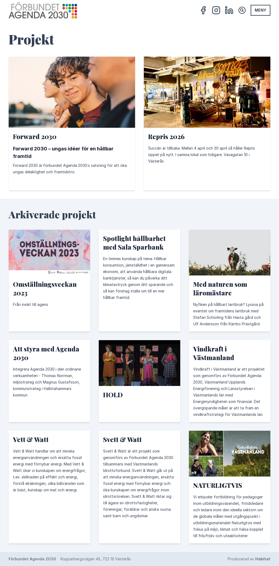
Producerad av (249, 559)
